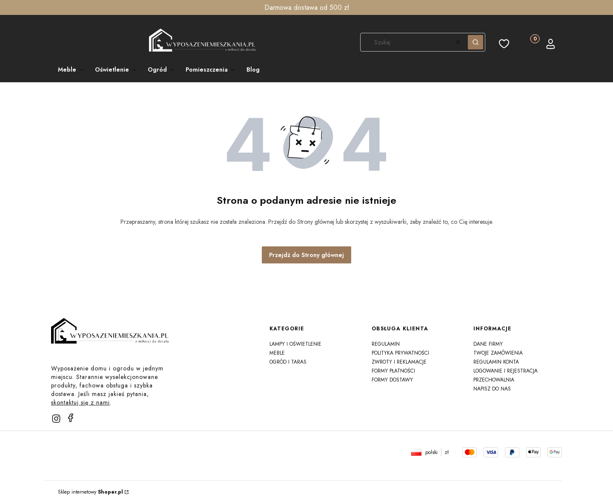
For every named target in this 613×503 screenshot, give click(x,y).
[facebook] (70, 417)
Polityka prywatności (400, 353)
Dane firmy (488, 344)
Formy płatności (393, 371)
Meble (277, 353)
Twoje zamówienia (498, 353)
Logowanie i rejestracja (505, 371)
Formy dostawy (392, 380)
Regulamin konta (496, 362)
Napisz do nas (492, 389)
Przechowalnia (493, 380)
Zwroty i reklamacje (399, 362)
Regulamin (386, 344)
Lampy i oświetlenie (295, 344)
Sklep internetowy (90, 492)
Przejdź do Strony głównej (306, 255)
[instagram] (56, 418)
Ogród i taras (287, 362)
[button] (475, 42)
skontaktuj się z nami (80, 402)
